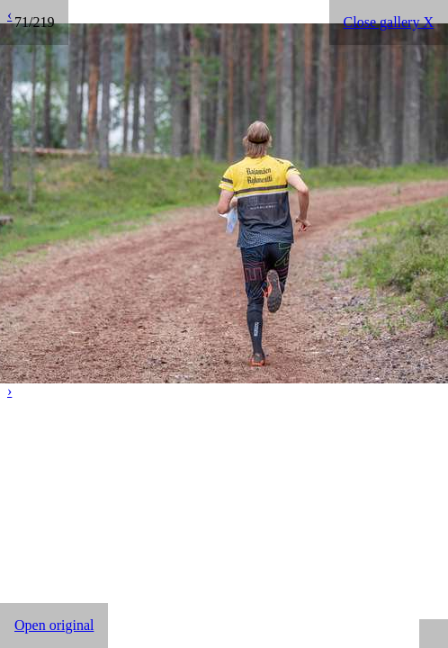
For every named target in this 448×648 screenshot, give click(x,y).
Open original (54, 625)
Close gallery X (389, 22)
